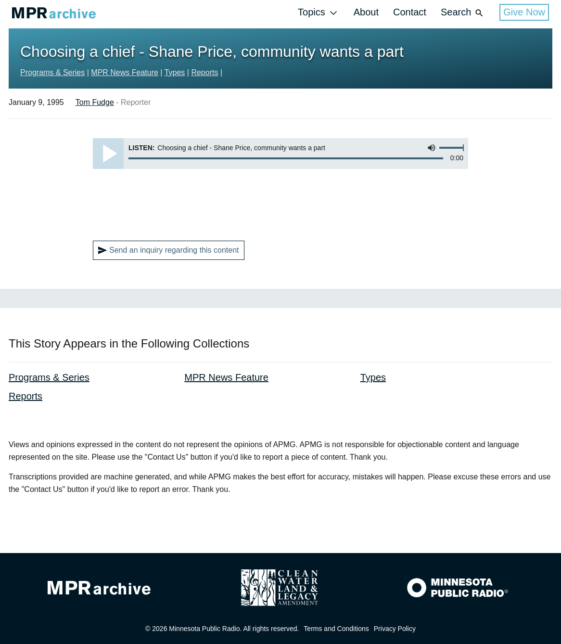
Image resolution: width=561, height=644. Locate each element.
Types (175, 72)
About (366, 12)
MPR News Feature (124, 72)
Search (463, 13)
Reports (204, 72)
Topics (318, 13)
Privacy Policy (395, 628)
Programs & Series (52, 72)
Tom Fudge (95, 102)
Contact (409, 12)
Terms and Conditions (336, 628)
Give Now (524, 12)
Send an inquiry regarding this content (168, 250)
